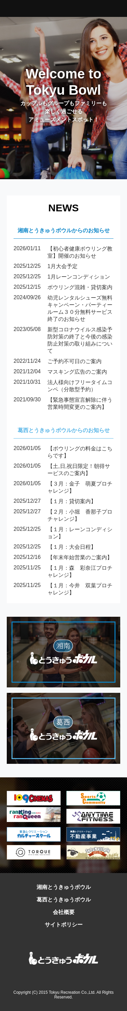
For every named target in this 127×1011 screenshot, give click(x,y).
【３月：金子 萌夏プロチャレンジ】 (63, 487)
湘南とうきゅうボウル (64, 887)
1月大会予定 (46, 266)
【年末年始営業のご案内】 (63, 557)
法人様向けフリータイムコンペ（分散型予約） (63, 386)
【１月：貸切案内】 (55, 501)
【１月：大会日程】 (55, 547)
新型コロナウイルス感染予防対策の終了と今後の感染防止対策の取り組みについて (63, 340)
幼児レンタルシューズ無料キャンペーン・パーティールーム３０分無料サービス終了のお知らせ (63, 309)
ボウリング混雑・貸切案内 (63, 287)
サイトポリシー (64, 924)
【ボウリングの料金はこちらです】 (63, 452)
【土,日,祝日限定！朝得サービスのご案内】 (62, 470)
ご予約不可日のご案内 (58, 361)
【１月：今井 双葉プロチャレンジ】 (63, 589)
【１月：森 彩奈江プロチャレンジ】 (63, 572)
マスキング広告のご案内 (60, 372)
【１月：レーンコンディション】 (63, 533)
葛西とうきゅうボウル (64, 899)
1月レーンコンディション (62, 277)
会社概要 (64, 912)
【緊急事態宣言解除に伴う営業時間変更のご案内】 (63, 404)
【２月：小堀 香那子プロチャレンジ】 (63, 516)
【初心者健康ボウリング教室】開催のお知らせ (63, 252)
